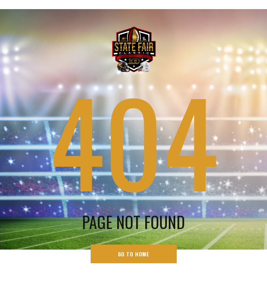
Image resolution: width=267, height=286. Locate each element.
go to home (133, 254)
